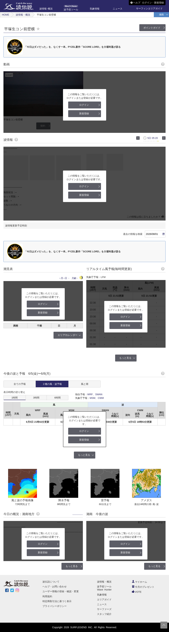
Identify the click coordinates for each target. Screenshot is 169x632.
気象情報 (102, 594)
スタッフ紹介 (104, 614)
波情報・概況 (23, 14)
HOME (5, 14)
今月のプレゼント (143, 586)
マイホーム (139, 581)
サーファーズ (104, 609)
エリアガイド (104, 599)
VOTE (137, 591)
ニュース (102, 604)
